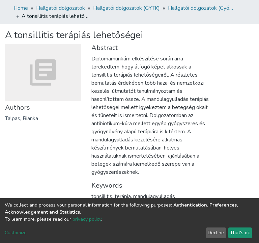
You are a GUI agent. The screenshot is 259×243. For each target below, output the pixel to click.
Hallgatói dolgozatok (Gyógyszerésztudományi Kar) (201, 8)
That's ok (240, 233)
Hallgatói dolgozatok (60, 8)
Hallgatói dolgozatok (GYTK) (126, 8)
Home (20, 8)
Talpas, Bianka (21, 118)
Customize (16, 233)
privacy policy (87, 219)
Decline (216, 233)
